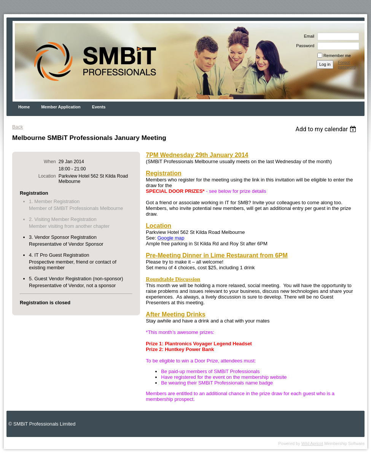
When (50, 161)
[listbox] (326, 129)
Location (47, 176)
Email (307, 36)
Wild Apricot (312, 443)
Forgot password (347, 64)
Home (24, 107)
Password (303, 45)
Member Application (61, 107)
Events (99, 107)
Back (17, 127)
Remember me (337, 55)
